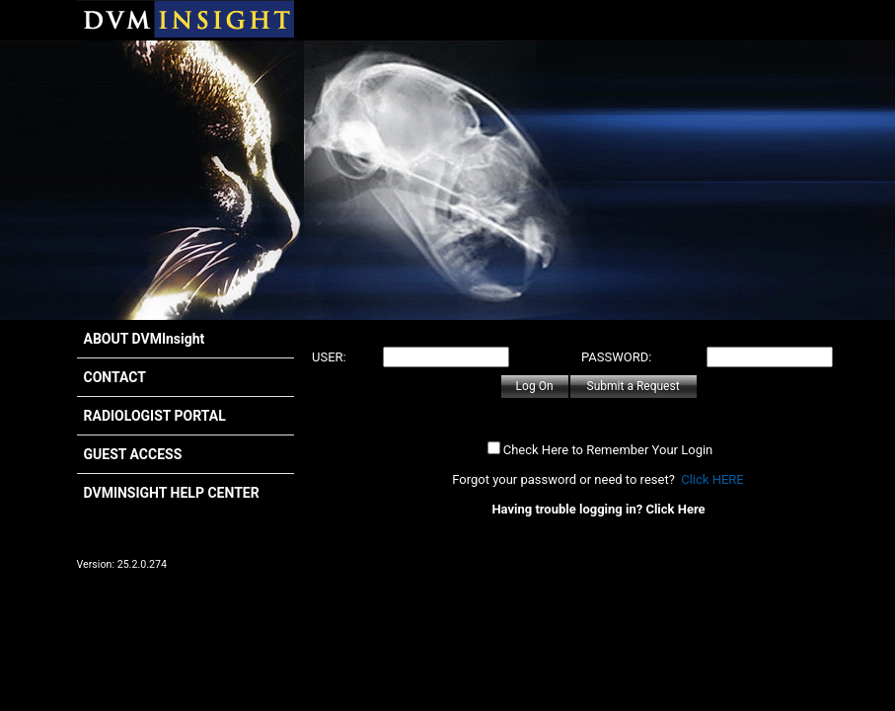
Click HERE (712, 479)
